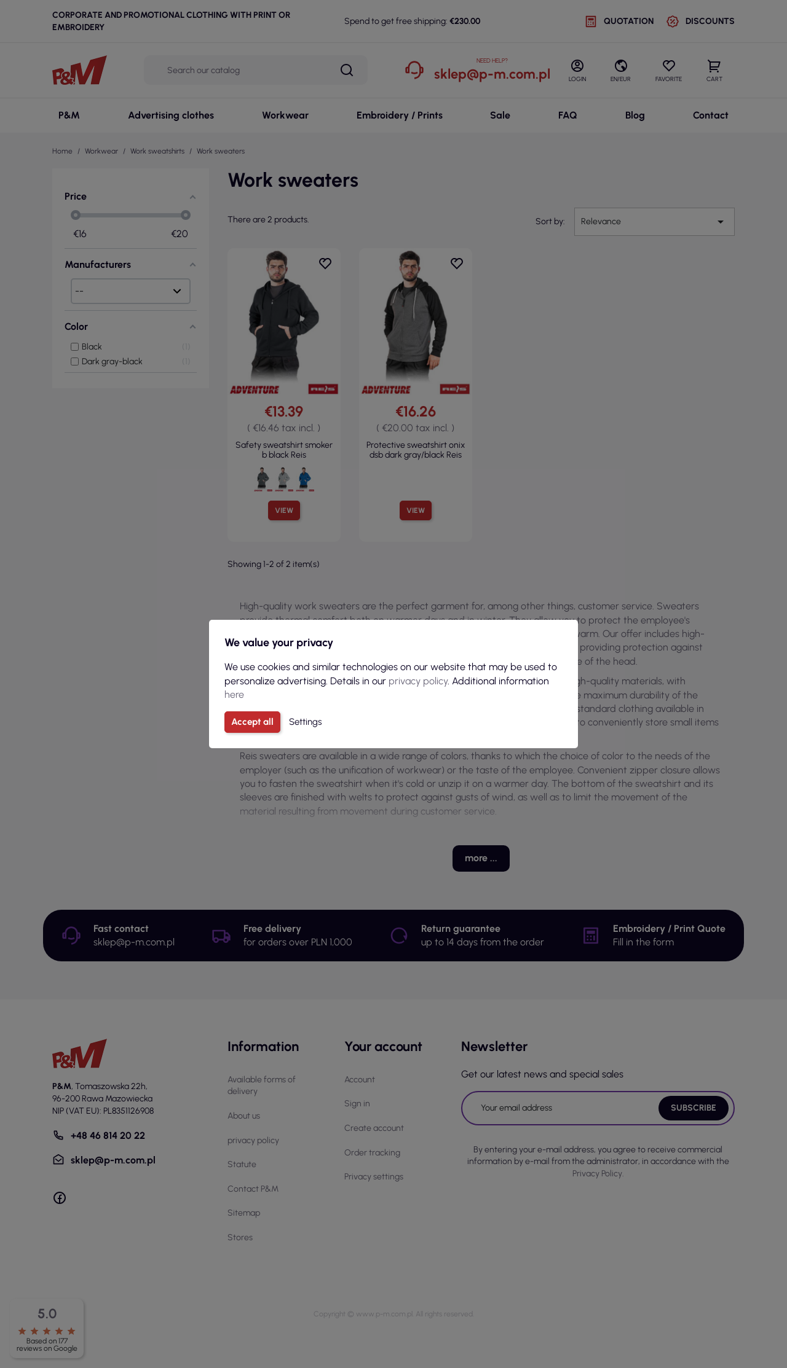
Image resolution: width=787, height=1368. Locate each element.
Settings (305, 721)
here (234, 694)
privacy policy (418, 681)
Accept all (252, 721)
